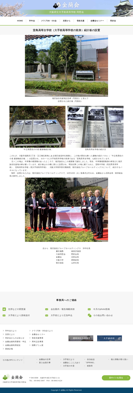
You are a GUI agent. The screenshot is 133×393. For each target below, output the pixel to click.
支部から (67, 21)
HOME (20, 21)
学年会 (32, 21)
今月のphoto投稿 (101, 309)
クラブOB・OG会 (49, 21)
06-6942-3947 (39, 381)
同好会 (113, 21)
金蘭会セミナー (97, 21)
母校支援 (80, 21)
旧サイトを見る (116, 378)
